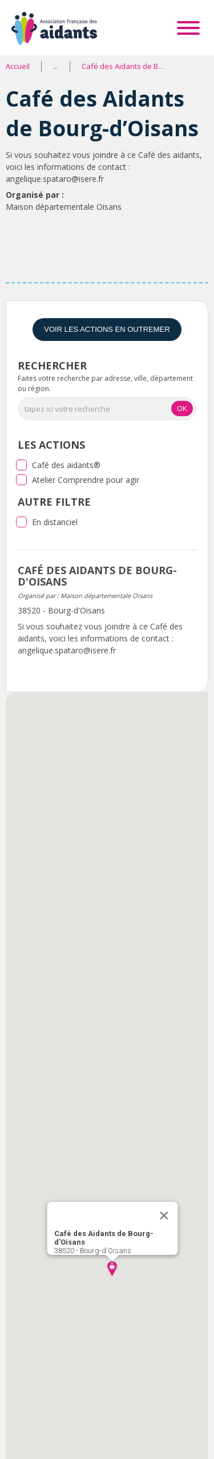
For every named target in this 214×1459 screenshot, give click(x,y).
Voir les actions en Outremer (106, 329)
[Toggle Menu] (188, 28)
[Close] (163, 1215)
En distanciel (55, 522)
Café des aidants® (66, 465)
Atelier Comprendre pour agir (85, 479)
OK (182, 408)
